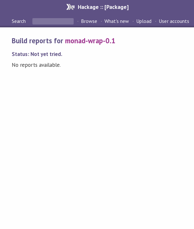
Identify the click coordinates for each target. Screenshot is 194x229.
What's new (116, 21)
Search (19, 21)
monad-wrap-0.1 (90, 40)
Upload (143, 21)
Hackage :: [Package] (103, 6)
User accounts (174, 21)
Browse (89, 21)
